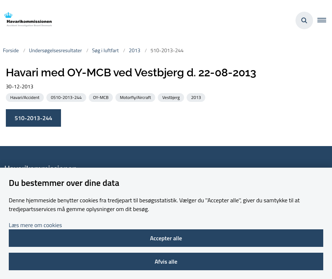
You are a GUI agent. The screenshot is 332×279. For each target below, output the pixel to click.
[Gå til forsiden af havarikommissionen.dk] (26, 20)
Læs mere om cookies (35, 225)
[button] (324, 20)
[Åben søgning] (304, 20)
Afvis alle (165, 261)
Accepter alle (166, 238)
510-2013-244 (33, 118)
